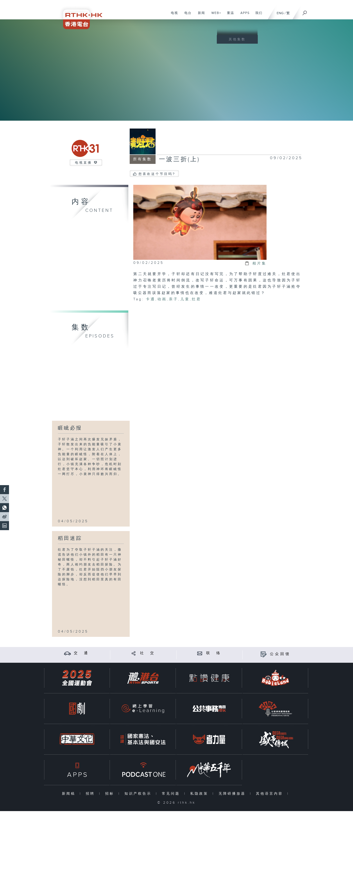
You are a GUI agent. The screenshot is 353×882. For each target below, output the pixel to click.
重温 (229, 15)
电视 (172, 15)
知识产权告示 (139, 794)
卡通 (150, 299)
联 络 (214, 653)
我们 (257, 15)
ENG (280, 13)
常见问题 (172, 794)
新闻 (200, 15)
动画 (162, 299)
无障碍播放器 (233, 794)
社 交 (147, 653)
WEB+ (214, 15)
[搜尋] (304, 11)
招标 (110, 794)
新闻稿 (69, 794)
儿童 (185, 299)
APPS (243, 15)
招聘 (91, 794)
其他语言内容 (270, 794)
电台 (186, 15)
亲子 (173, 299)
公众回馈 (280, 654)
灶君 (196, 299)
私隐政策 (200, 794)
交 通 (81, 653)
